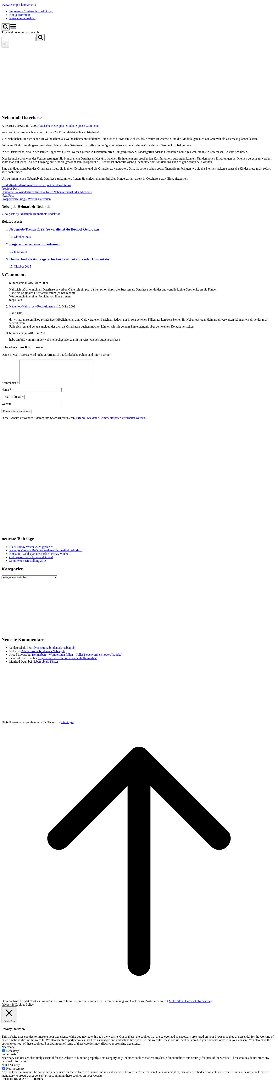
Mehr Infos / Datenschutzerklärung (190, 1005)
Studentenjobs (75, 125)
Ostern (67, 185)
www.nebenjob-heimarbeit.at (19, 4)
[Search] (40, 37)
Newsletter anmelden (22, 18)
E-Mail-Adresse (13, 401)
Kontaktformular (19, 14)
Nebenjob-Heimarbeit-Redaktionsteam (33, 306)
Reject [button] (164, 1005)
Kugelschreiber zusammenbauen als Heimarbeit (67, 662)
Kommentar (10, 387)
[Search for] (19, 39)
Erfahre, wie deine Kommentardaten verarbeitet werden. (111, 422)
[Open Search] (6, 26)
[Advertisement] (139, 76)
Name (6, 394)
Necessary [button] (8, 1051)
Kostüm (15, 185)
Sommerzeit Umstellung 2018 (27, 565)
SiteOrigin (67, 726)
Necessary (12, 1055)
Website (6, 408)
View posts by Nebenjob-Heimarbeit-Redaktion (31, 213)
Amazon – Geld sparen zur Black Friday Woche (38, 558)
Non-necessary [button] (11, 1069)
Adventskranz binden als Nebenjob (53, 652)
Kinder (6, 185)
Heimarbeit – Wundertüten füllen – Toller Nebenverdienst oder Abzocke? (77, 659)
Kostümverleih (29, 185)
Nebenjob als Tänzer (45, 666)
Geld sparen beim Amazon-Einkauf (31, 561)
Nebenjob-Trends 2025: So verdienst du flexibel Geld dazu (45, 555)
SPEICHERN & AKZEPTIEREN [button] (22, 1083)
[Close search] (5, 44)
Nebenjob (44, 185)
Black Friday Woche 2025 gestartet (31, 551)
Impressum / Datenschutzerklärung (31, 11)
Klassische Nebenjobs (50, 125)
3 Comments (91, 125)
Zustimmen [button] (152, 1005)
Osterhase (56, 185)
